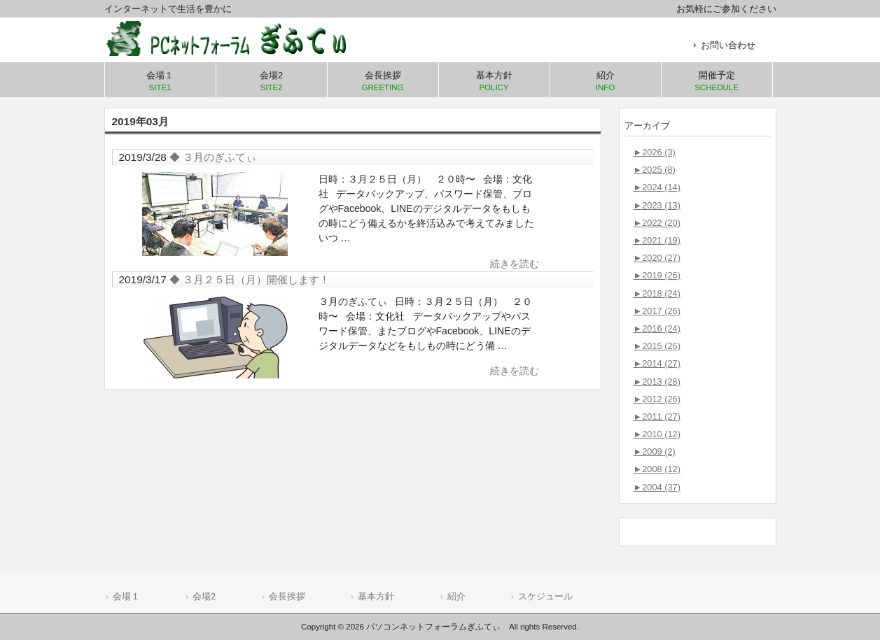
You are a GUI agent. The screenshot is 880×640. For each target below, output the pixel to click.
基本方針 (376, 596)
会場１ (126, 596)
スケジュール (545, 596)
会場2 (204, 596)
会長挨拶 (287, 596)
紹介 (456, 596)
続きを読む (514, 263)
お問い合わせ (728, 45)
